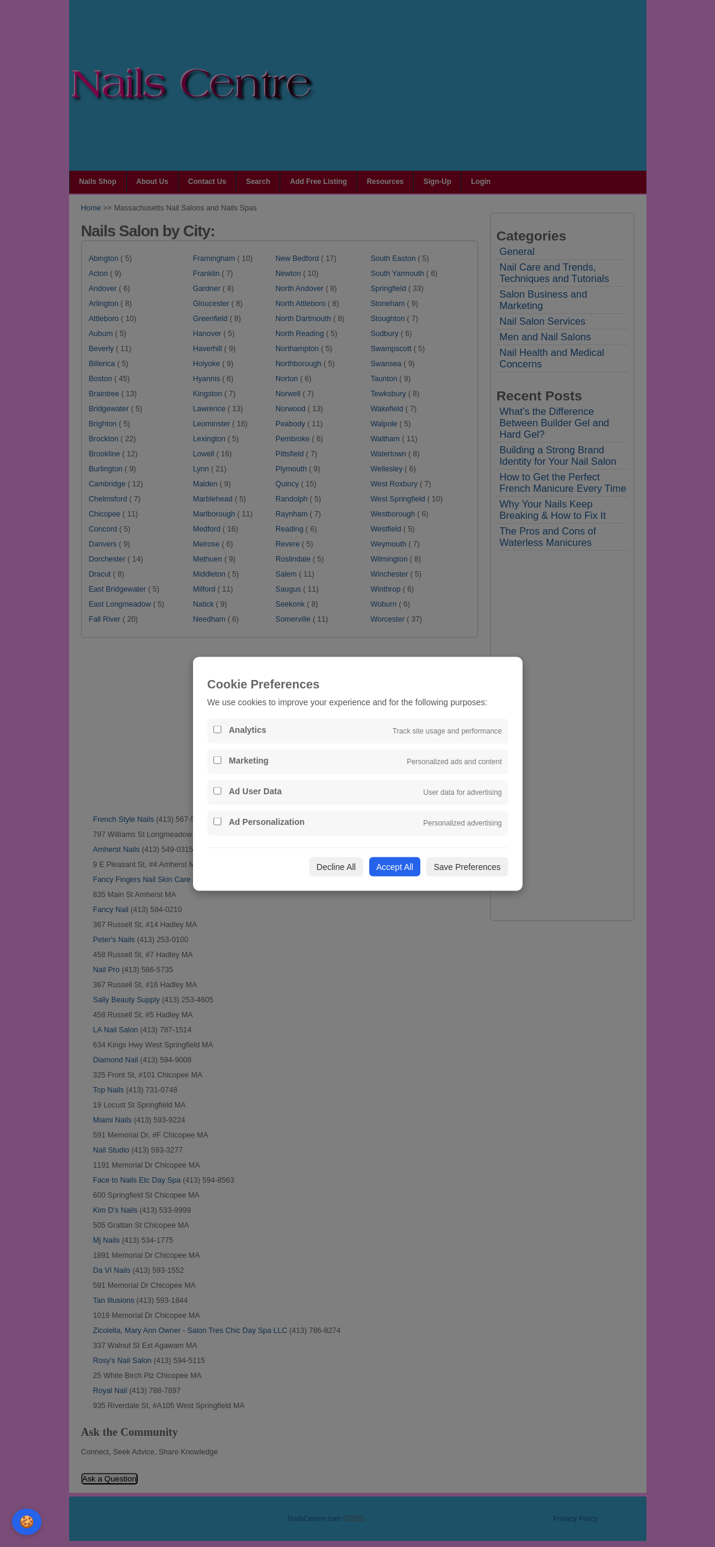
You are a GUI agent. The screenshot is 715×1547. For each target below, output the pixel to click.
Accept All (394, 866)
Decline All (335, 866)
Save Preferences (467, 866)
